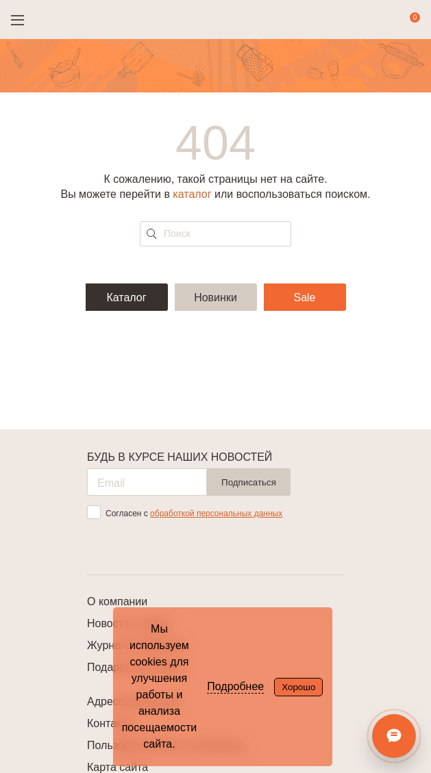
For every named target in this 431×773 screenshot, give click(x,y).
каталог (192, 194)
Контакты (110, 723)
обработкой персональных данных (216, 513)
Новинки (215, 297)
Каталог (126, 297)
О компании (117, 601)
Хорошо (298, 687)
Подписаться (248, 482)
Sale (304, 297)
